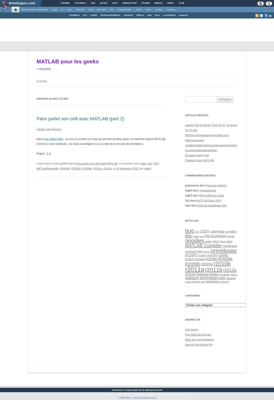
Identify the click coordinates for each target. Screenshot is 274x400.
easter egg (198, 236)
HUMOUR (183, 15)
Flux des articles (198, 334)
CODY (205, 231)
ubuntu (231, 278)
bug (189, 231)
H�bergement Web (180, 394)
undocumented (192, 282)
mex (200, 251)
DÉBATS (140, 15)
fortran (230, 236)
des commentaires (199, 339)
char (197, 232)
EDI (111, 9)
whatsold (224, 282)
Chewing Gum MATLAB (199, 160)
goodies (194, 240)
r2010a (97, 168)
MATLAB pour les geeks (68, 61)
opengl (206, 251)
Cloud (54, 9)
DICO (157, 15)
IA (62, 9)
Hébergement (123, 394)
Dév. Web (101, 9)
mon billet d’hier (53, 139)
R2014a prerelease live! (212, 205)
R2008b (65, 168)
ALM (69, 9)
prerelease (224, 250)
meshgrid (190, 251)
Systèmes (170, 9)
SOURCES (128, 15)
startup (233, 274)
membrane (229, 246)
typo (222, 278)
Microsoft (80, 9)
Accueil (42, 81)
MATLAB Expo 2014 (211, 195)
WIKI (149, 15)
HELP (216, 241)
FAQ (85, 15)
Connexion (191, 329)
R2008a (200, 259)
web (203, 282)
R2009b (87, 168)
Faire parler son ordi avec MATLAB (96, 163)
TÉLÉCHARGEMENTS (110, 15)
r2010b (107, 168)
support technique (201, 278)
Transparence (207, 190)
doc (150, 163)
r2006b (223, 255)
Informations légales (144, 394)
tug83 (147, 168)
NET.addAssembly (48, 168)
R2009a (76, 168)
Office (148, 9)
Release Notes (207, 274)
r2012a (229, 270)
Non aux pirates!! (216, 185)
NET (156, 163)
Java (90, 9)
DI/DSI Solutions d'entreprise (34, 9)
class (143, 163)
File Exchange (215, 236)
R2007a (190, 259)
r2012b (190, 274)
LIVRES (93, 15)
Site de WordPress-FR (198, 344)
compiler (231, 231)
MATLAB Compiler (203, 245)
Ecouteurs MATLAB (197, 155)
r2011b (213, 270)
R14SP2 (212, 255)
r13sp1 (202, 255)
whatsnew (212, 281)
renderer (224, 274)
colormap (217, 231)
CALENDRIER (169, 15)
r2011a (194, 269)
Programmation (124, 9)
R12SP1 (191, 255)
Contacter (117, 390)
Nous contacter (91, 394)
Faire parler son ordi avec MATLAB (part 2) (80, 118)
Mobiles (158, 9)
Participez (108, 394)
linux (223, 241)
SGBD (139, 9)
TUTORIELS (74, 15)
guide (208, 241)
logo (229, 241)
